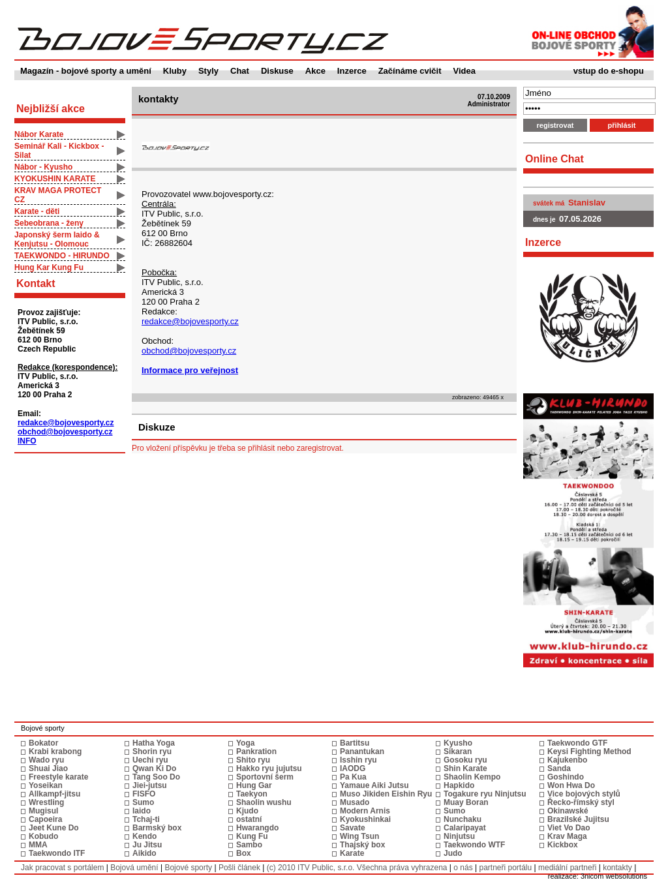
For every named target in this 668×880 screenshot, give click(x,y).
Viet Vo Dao (568, 827)
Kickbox (562, 844)
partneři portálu (505, 867)
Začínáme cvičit (410, 71)
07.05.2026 (580, 219)
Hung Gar (254, 785)
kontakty (617, 867)
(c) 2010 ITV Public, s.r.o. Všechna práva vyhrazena (357, 867)
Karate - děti (36, 211)
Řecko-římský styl (581, 802)
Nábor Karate (38, 134)
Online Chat (554, 158)
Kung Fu (252, 836)
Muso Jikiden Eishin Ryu (386, 793)
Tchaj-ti (146, 819)
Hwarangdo (257, 827)
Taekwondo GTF (577, 743)
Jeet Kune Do (54, 827)
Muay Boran (466, 802)
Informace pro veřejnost (190, 370)
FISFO (143, 793)
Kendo (144, 836)
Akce (315, 71)
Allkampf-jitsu (54, 793)
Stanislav (586, 202)
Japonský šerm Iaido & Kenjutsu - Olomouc (57, 239)
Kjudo (247, 810)
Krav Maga (567, 836)
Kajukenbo (567, 760)
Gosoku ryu (465, 760)
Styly (208, 71)
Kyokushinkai (365, 819)
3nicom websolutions (614, 876)
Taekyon (251, 793)
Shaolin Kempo (472, 776)
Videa (464, 71)
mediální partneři (567, 867)
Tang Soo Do (156, 776)
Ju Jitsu (147, 844)
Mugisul (43, 810)
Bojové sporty (188, 867)
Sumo (143, 802)
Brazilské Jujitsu (578, 819)
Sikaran (458, 751)
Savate (352, 827)
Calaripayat (465, 827)
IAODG (352, 768)
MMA (38, 844)
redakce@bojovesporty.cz (66, 422)
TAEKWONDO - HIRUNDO (62, 255)
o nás (462, 867)
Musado (354, 802)
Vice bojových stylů (583, 793)
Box (243, 853)
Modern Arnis (365, 810)
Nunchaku (462, 819)
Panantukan (362, 751)
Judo (453, 853)
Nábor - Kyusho (43, 167)
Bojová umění (134, 867)
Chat (239, 71)
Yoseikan (46, 785)
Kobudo (43, 836)
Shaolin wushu (264, 802)
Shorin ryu (152, 751)
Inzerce (352, 71)
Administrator (488, 104)
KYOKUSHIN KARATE (54, 178)
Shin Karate (465, 768)
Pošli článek (239, 867)
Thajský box (362, 844)
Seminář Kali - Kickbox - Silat (59, 151)
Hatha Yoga (153, 743)
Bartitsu (354, 743)
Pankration (256, 751)
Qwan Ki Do (154, 768)
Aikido (144, 853)
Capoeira (45, 819)
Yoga (245, 743)
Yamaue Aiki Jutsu (374, 785)
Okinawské (567, 810)
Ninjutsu (459, 836)
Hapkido (459, 785)
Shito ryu (253, 760)
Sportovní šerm (265, 776)
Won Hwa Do (571, 785)
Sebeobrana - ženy (49, 223)
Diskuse (277, 71)
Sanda (559, 768)
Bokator (43, 743)
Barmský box (156, 827)
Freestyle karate (58, 776)
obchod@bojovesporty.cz (65, 431)
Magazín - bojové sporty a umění (85, 71)
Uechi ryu (150, 760)
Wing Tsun (359, 836)
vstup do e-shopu (608, 71)
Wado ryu (46, 760)
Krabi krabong (55, 751)
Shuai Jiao (48, 768)
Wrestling (46, 802)
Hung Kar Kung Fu (49, 267)
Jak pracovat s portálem (62, 867)
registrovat (555, 125)
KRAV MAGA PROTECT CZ (57, 195)
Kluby (175, 71)
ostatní (249, 819)
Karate (352, 853)
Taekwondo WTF (474, 844)
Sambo (249, 844)
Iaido (141, 810)
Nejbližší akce (50, 108)
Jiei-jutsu (149, 785)
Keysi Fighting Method (589, 751)
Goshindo (565, 776)
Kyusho (458, 743)
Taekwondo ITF (57, 853)
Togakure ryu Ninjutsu (485, 793)
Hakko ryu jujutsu (269, 768)
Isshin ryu (358, 760)
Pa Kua (353, 776)
